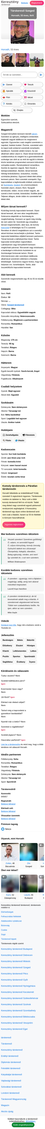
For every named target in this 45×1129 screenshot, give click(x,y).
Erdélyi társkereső (9, 1056)
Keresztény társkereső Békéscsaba (18, 1017)
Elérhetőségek (7, 912)
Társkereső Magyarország (13, 1099)
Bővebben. (31, 1121)
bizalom (17, 185)
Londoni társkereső (10, 1093)
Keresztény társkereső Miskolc (15, 961)
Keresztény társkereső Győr (14, 980)
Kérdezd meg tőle (8, 625)
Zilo (28, 863)
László (27, 895)
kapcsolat (5, 228)
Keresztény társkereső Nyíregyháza (18, 986)
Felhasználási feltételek (11, 916)
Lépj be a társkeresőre (10, 744)
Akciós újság (7, 1111)
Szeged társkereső (15, 305)
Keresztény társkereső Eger (14, 1029)
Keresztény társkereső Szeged (15, 967)
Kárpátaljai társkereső (11, 1074)
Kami (8, 895)
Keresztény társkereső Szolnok (16, 1004)
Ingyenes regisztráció (14, 525)
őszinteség (8, 185)
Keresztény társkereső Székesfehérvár (19, 998)
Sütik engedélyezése (23, 1125)
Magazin (5, 1105)
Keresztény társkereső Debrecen (17, 955)
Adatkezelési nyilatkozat (11, 921)
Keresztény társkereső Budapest (16, 949)
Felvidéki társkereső (10, 1068)
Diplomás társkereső (11, 1062)
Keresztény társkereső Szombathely (18, 1010)
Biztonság (5, 925)
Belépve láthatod (8, 804)
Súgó (3, 934)
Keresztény (9, 3)
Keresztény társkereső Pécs (14, 973)
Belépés (24, 3)
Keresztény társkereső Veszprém (17, 1023)
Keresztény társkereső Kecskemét (17, 992)
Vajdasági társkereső (11, 1081)
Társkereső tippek (8, 939)
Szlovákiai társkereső (11, 1087)
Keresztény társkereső (12, 1050)
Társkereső (6, 1044)
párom (34, 134)
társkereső (6, 1037)
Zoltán (8, 863)
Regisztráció (37, 3)
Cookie (4, 930)
